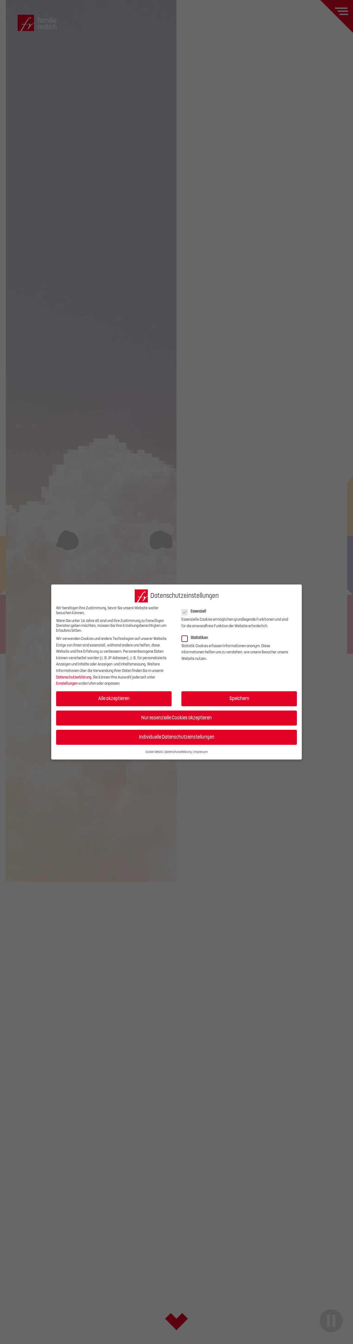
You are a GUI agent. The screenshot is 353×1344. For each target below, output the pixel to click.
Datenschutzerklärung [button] (178, 752)
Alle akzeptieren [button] (114, 698)
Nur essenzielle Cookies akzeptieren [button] (176, 718)
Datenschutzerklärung (73, 677)
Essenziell (195, 611)
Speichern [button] (239, 698)
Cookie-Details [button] (154, 752)
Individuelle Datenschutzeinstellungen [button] (176, 737)
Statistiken (196, 637)
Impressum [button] (201, 752)
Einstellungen (67, 683)
